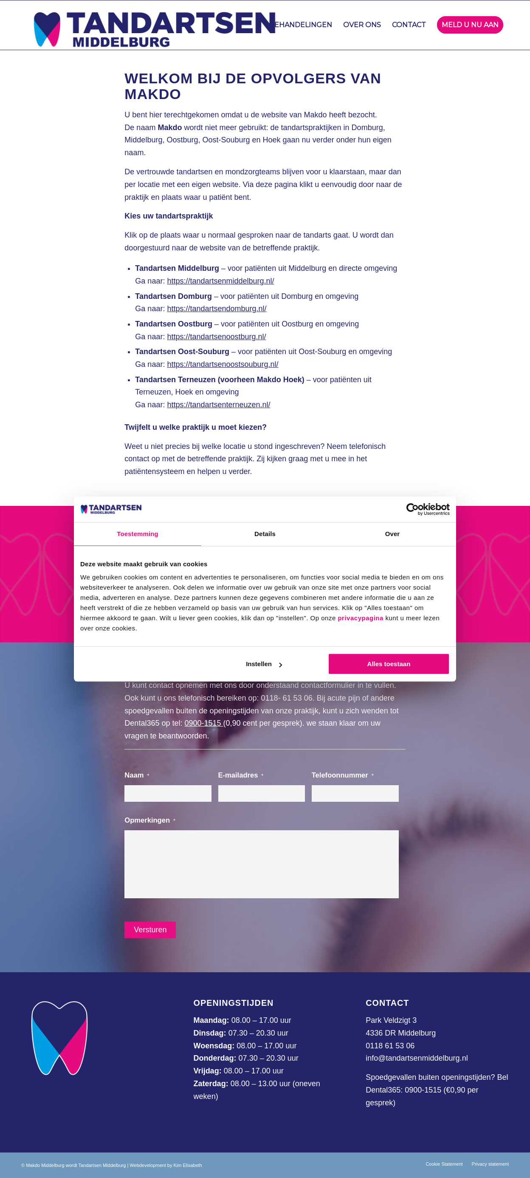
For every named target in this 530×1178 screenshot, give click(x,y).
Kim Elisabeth (187, 1165)
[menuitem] (301, 25)
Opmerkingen (149, 820)
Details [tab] (265, 533)
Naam (136, 775)
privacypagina (360, 618)
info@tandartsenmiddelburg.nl (417, 1058)
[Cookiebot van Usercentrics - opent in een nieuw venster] (412, 509)
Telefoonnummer (343, 775)
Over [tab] (392, 533)
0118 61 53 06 (390, 1046)
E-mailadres (241, 775)
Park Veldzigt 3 (391, 1020)
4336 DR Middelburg (401, 1033)
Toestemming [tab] (137, 533)
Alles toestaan (389, 663)
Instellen (264, 663)
